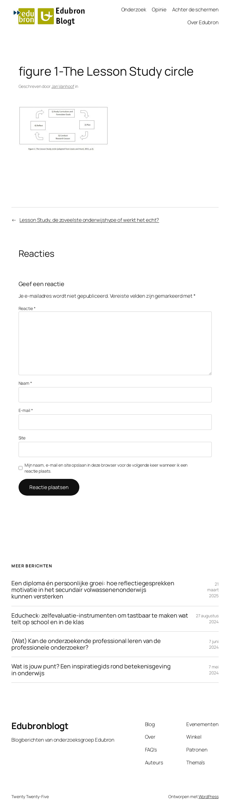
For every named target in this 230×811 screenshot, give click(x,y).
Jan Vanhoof (63, 86)
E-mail (26, 410)
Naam (25, 383)
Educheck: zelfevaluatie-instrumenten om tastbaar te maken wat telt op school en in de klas (99, 618)
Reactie (27, 308)
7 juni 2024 (214, 644)
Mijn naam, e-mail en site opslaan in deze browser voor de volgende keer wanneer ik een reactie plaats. (106, 468)
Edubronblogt (39, 726)
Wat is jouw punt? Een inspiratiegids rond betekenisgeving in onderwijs (90, 669)
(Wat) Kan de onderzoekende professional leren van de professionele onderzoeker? (86, 644)
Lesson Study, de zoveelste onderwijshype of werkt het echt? (89, 219)
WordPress (209, 796)
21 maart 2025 (213, 589)
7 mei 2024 (214, 670)
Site (22, 438)
